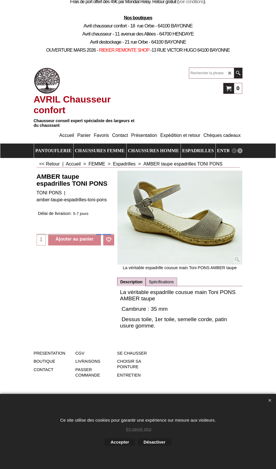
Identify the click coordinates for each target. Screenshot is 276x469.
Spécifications (161, 282)
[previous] (234, 150)
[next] (240, 150)
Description (131, 282)
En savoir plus (138, 429)
